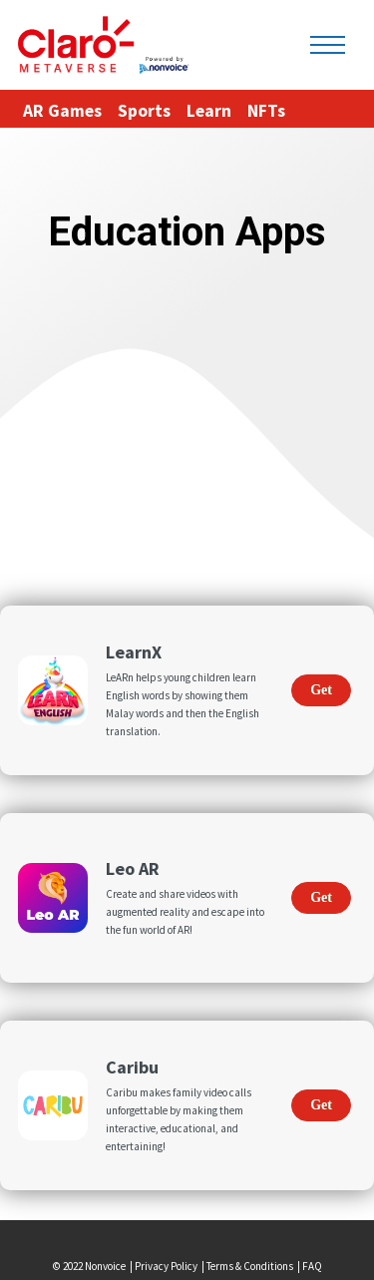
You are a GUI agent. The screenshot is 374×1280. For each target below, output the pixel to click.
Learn (209, 111)
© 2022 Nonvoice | (94, 1266)
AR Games (62, 111)
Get (321, 689)
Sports (144, 111)
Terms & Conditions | (254, 1266)
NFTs (266, 111)
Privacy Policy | (170, 1266)
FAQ (312, 1266)
